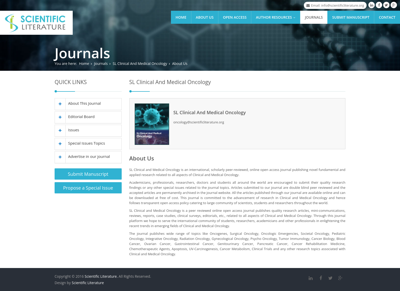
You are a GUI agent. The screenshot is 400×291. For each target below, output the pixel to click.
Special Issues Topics (80, 143)
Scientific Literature (88, 282)
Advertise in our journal (82, 156)
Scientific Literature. (101, 276)
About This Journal (78, 103)
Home (181, 17)
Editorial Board (75, 116)
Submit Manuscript (350, 17)
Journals (314, 17)
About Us (205, 17)
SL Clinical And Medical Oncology (140, 63)
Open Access (234, 17)
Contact (387, 17)
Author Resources (277, 17)
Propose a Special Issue (88, 188)
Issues (67, 130)
